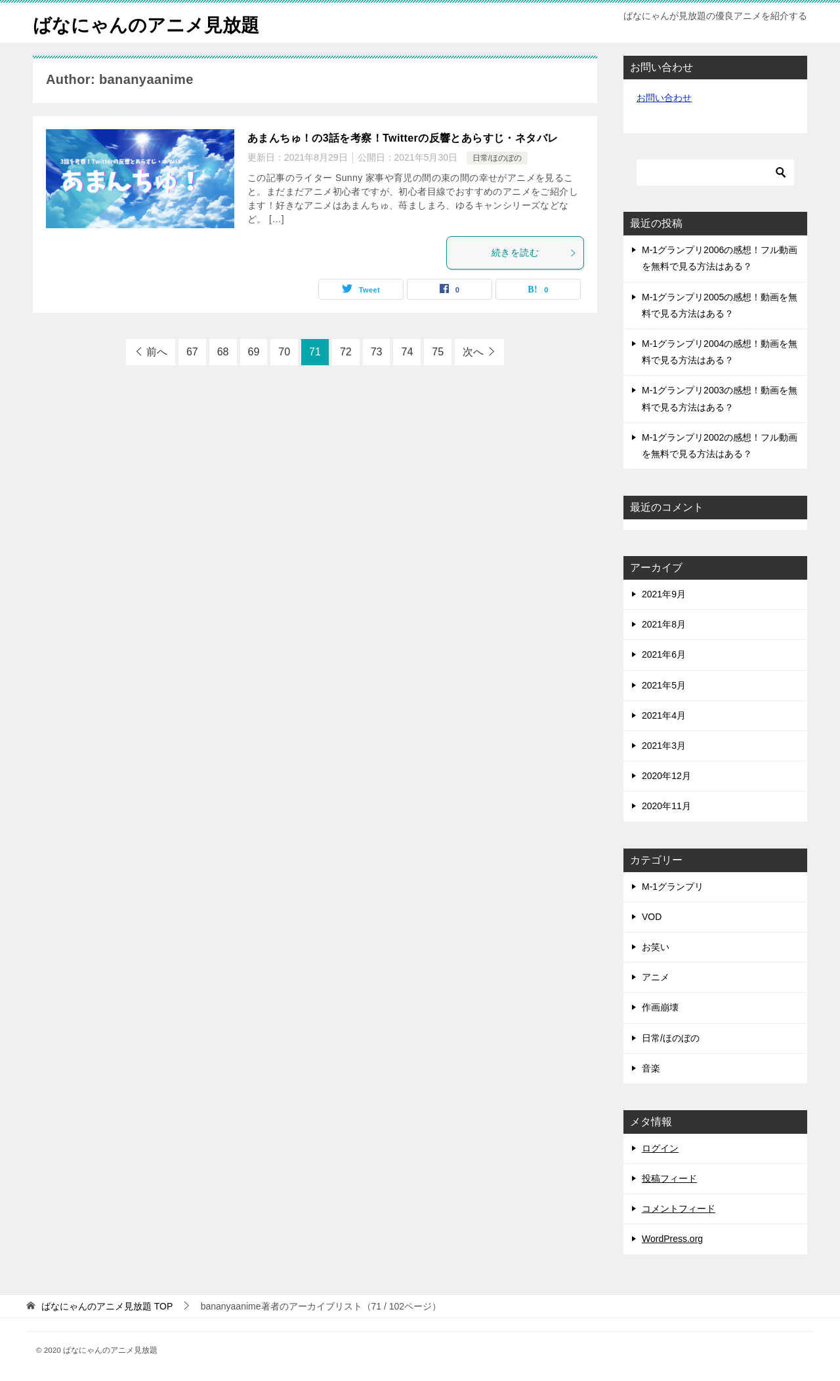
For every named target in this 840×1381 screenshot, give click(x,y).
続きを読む (534, 252)
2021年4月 (664, 715)
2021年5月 (664, 685)
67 (192, 351)
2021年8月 (664, 624)
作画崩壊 (660, 1007)
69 (254, 351)
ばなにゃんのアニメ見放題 (154, 22)
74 (407, 351)
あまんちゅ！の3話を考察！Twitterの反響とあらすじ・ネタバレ (402, 138)
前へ (156, 351)
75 (438, 351)
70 (284, 351)
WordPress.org (672, 1238)
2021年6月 (664, 654)
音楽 (651, 1068)
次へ (473, 351)
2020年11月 (666, 806)
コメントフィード (678, 1208)
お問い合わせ (664, 97)
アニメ (655, 977)
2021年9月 (664, 594)
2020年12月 (666, 776)
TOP (107, 1306)
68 (223, 351)
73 (377, 351)
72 (346, 351)
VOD (652, 916)
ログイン (660, 1148)
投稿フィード (669, 1178)
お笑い (655, 947)
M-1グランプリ (673, 886)
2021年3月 (664, 745)
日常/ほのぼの (497, 158)
